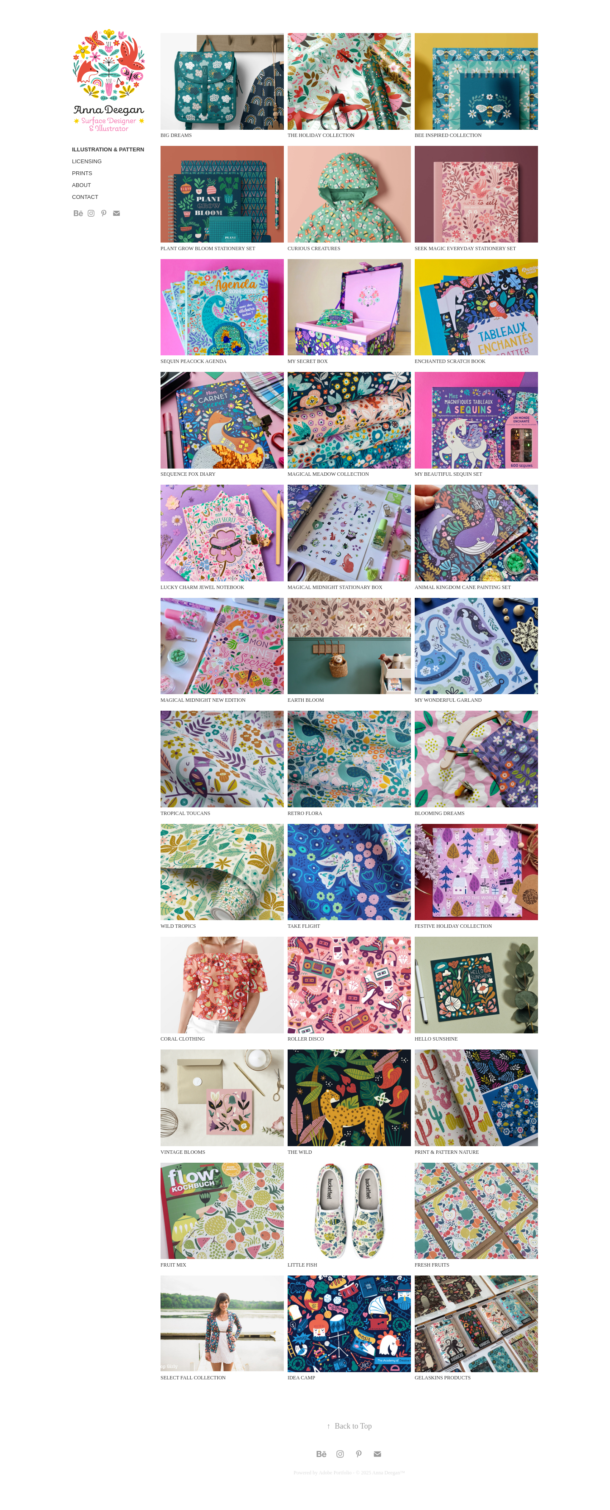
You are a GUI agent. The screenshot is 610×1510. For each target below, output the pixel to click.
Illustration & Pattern (108, 149)
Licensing (87, 161)
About (81, 185)
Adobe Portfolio (335, 1473)
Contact (85, 197)
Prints (82, 173)
